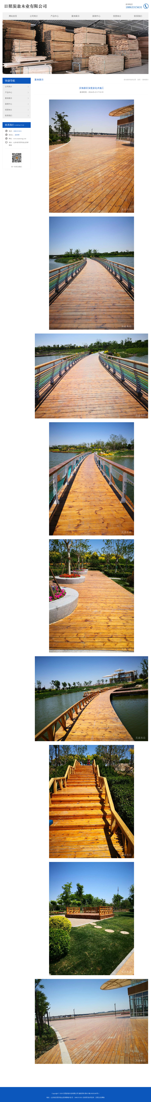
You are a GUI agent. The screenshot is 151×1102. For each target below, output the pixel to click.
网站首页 (13, 16)
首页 (138, 80)
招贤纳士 (117, 16)
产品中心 (55, 16)
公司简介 (34, 16)
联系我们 (138, 16)
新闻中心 (96, 16)
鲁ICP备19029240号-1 (92, 1093)
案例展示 (75, 16)
